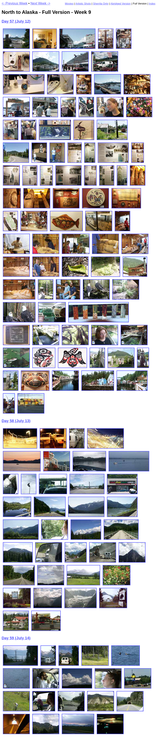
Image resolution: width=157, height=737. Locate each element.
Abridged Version (120, 3)
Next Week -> (40, 3)
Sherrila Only (100, 3)
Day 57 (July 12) (16, 21)
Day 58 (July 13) (16, 421)
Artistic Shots (83, 3)
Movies (69, 3)
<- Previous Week (14, 3)
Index (152, 3)
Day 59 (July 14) (16, 638)
